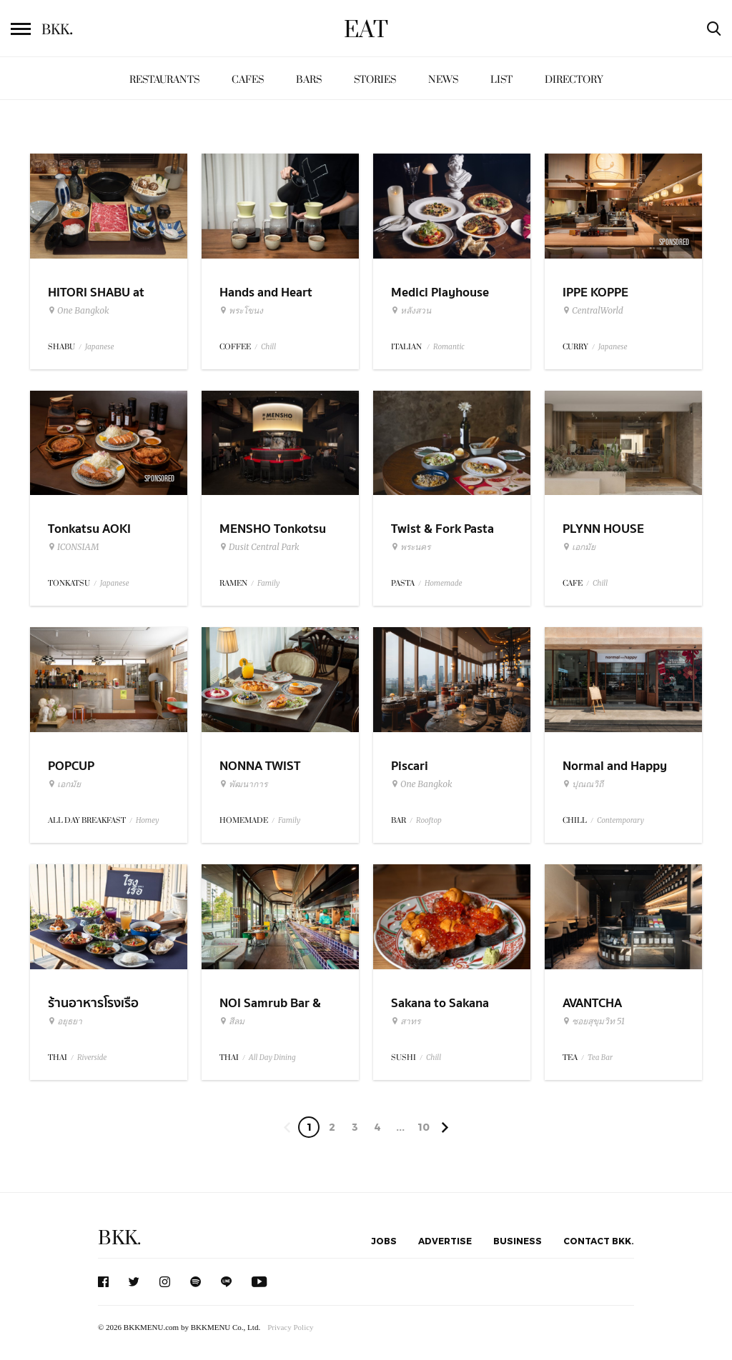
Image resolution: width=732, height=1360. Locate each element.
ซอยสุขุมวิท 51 (594, 1021)
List (501, 80)
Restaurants (164, 80)
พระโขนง (241, 310)
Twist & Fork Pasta (442, 529)
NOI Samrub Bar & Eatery (270, 1012)
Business (517, 1241)
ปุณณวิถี (583, 784)
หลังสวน (411, 310)
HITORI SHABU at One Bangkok (96, 301)
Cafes (248, 80)
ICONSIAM (73, 547)
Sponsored (674, 242)
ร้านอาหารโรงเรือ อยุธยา (93, 1012)
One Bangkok (78, 310)
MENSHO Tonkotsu (272, 529)
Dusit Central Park (259, 547)
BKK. (119, 1238)
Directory (574, 80)
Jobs (384, 1241)
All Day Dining (272, 1057)
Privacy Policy (290, 1327)
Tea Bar (600, 1057)
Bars (309, 80)
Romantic (449, 346)
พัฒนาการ (243, 784)
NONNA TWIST (259, 766)
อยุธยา (65, 1021)
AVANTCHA (592, 1003)
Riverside (92, 1057)
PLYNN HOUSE (603, 529)
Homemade (444, 583)
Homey (147, 820)
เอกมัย (579, 547)
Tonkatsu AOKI (89, 529)
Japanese (99, 346)
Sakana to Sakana (440, 1003)
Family (268, 583)
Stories (375, 80)
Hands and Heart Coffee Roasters (265, 301)
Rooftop (429, 820)
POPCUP (71, 766)
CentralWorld (593, 310)
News (443, 80)
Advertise (445, 1241)
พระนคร (410, 547)
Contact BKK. (598, 1241)
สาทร (405, 1021)
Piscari (409, 766)
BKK (57, 30)
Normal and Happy (615, 766)
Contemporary (620, 820)
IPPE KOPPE (595, 292)
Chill (268, 346)
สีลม (231, 1021)
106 (423, 1129)
